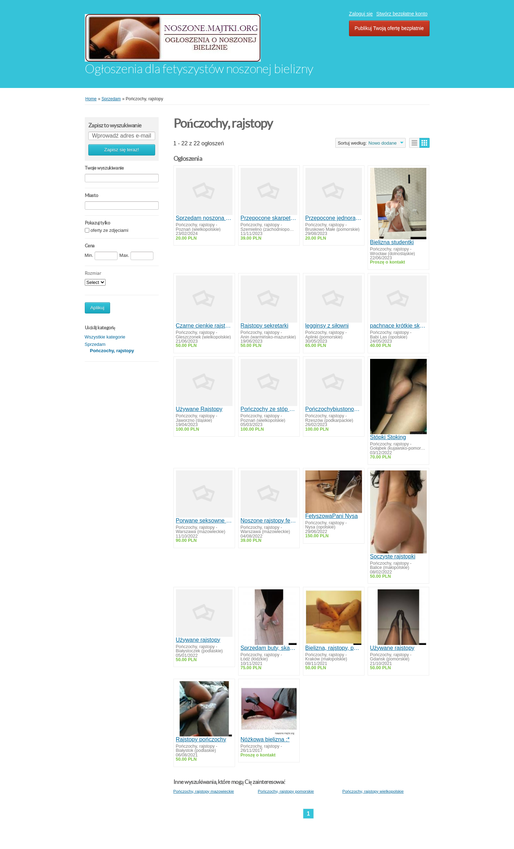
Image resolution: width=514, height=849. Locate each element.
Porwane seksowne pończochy (204, 521)
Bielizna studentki (392, 242)
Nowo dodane (382, 143)
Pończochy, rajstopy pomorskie (286, 791)
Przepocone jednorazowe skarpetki (333, 218)
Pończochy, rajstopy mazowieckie (203, 791)
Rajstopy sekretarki (264, 326)
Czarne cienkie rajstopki (204, 326)
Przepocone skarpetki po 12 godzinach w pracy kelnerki (269, 218)
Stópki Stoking (388, 437)
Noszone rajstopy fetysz (269, 521)
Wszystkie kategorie (105, 337)
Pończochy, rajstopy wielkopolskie (373, 791)
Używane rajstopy (198, 640)
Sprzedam (95, 344)
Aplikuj (97, 307)
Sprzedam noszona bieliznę (204, 218)
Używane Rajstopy (199, 409)
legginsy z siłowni (327, 326)
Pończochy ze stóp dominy (269, 409)
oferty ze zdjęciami (109, 230)
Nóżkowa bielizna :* (265, 739)
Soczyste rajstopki (392, 556)
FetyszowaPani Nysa (331, 516)
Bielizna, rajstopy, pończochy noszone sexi (333, 648)
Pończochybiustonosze (333, 409)
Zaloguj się (361, 14)
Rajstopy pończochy (201, 739)
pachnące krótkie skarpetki (398, 326)
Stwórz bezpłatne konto (402, 14)
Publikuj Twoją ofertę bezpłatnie (389, 28)
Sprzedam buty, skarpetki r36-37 (269, 648)
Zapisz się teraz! (121, 149)
